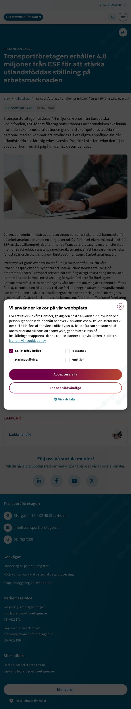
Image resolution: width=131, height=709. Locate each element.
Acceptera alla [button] (66, 374)
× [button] (119, 305)
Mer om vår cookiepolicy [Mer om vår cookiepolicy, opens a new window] (27, 340)
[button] (65, 399)
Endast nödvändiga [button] (65, 387)
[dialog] (65, 354)
